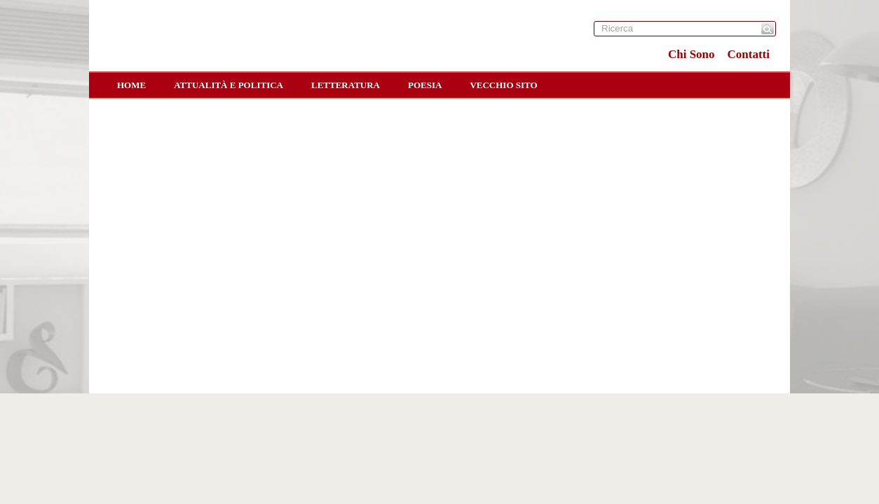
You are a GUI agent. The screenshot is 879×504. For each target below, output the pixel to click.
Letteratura (345, 85)
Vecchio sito (503, 85)
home (131, 85)
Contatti (749, 54)
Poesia (425, 85)
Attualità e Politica (228, 85)
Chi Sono (691, 54)
